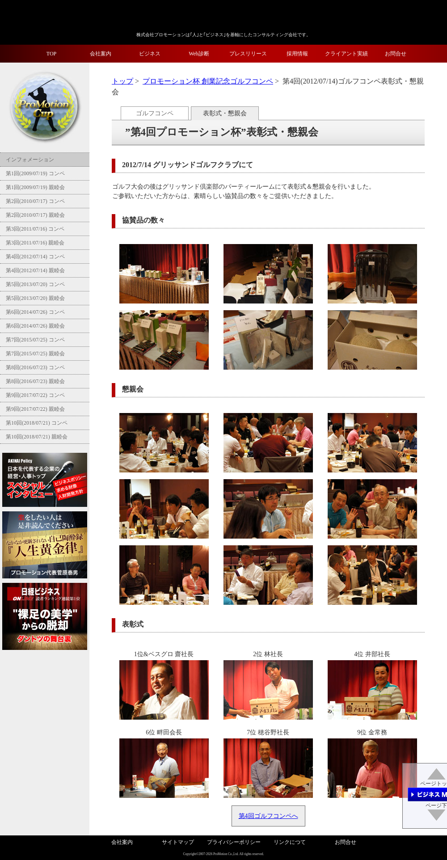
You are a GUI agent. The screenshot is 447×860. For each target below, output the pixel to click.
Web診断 (199, 54)
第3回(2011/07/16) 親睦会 (34, 243)
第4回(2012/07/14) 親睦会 (34, 270)
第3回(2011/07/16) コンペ (34, 229)
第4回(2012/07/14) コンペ (34, 256)
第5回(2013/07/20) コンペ (34, 284)
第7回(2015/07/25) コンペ (34, 340)
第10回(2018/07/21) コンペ (35, 423)
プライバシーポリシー (234, 842)
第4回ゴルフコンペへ (268, 816)
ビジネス (149, 54)
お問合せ (395, 54)
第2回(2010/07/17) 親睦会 (34, 215)
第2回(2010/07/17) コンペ (34, 201)
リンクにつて (290, 842)
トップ (122, 81)
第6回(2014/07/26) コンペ (34, 312)
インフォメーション (29, 159)
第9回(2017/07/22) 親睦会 (34, 409)
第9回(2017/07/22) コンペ (34, 395)
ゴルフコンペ (154, 113)
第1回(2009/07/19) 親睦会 (34, 187)
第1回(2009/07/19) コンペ (34, 173)
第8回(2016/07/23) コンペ (34, 367)
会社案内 (100, 54)
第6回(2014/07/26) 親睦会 (34, 326)
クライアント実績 (346, 54)
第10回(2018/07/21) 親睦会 (35, 437)
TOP (51, 54)
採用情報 (297, 54)
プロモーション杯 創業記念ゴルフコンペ (208, 81)
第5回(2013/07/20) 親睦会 (34, 298)
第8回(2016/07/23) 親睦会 (34, 381)
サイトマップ (178, 842)
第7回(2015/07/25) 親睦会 (34, 353)
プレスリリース (248, 54)
